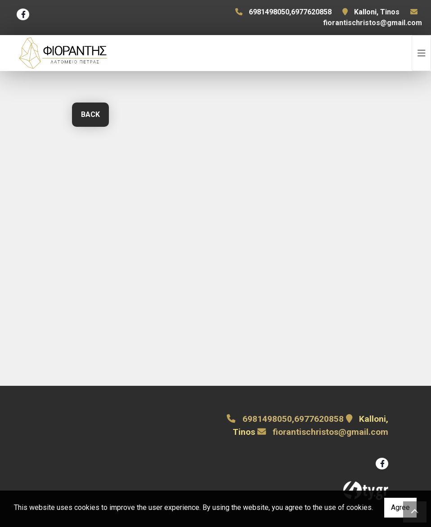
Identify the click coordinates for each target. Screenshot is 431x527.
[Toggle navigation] (421, 53)
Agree (400, 507)
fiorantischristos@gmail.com (372, 22)
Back (90, 114)
